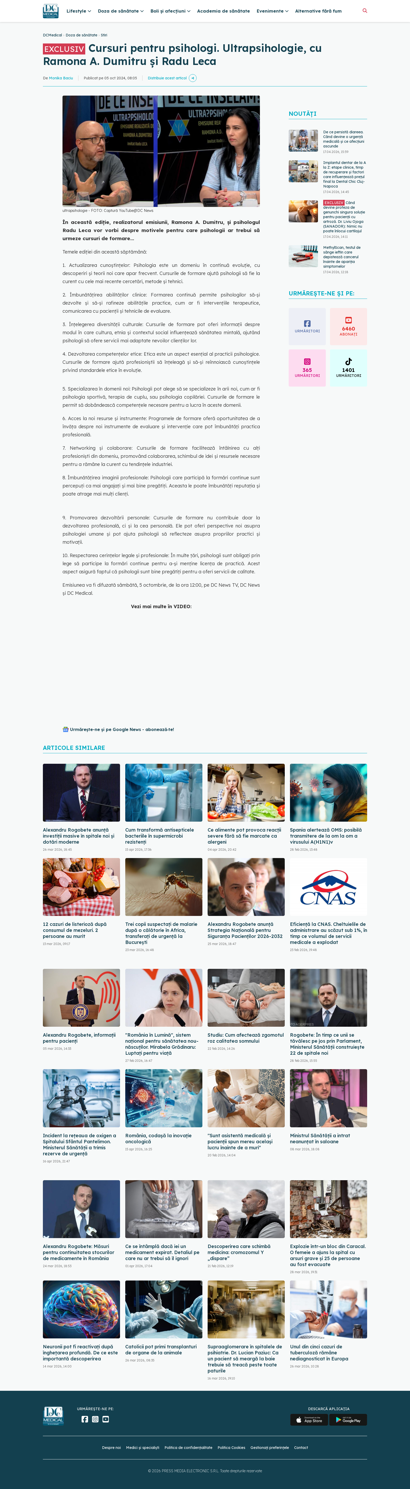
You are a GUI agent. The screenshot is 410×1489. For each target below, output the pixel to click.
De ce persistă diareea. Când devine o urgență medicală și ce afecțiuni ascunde (343, 139)
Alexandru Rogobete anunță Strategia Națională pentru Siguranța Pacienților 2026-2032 (245, 930)
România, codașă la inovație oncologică (158, 1139)
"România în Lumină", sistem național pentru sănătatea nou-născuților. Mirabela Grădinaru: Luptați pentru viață (161, 1044)
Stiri (104, 35)
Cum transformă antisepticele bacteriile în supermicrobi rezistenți (159, 836)
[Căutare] (365, 10)
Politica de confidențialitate (188, 1447)
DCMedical (52, 35)
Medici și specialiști (142, 1447)
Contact (301, 1447)
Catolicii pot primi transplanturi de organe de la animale (161, 1350)
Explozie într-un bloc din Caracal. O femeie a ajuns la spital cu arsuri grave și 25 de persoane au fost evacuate (328, 1255)
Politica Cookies (231, 1447)
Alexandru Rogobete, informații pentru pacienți (79, 1038)
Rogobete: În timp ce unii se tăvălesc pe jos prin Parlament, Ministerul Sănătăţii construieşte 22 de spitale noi (327, 1044)
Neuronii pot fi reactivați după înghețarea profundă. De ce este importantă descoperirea (80, 1353)
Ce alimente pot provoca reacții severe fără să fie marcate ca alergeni (244, 836)
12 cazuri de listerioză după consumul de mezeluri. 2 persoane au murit (75, 930)
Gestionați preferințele (269, 1447)
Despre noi (111, 1447)
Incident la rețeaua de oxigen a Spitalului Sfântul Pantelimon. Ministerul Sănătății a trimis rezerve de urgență (79, 1145)
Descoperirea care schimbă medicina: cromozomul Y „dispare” (239, 1252)
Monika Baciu (61, 78)
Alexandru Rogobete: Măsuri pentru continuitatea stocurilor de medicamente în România (78, 1252)
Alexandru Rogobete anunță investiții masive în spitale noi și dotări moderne (78, 836)
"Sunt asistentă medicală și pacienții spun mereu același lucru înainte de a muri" (240, 1142)
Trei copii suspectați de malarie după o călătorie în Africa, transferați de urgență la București (161, 933)
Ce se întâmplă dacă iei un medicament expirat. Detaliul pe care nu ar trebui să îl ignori (162, 1252)
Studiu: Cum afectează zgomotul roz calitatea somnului (246, 1038)
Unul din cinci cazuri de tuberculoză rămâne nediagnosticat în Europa (319, 1353)
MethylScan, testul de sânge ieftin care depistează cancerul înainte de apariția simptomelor (342, 257)
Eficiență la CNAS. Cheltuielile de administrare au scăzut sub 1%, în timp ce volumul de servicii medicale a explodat (328, 933)
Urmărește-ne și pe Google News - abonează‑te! (122, 729)
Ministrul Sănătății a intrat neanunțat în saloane (320, 1139)
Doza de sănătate (81, 35)
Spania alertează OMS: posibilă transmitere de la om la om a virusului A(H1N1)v (326, 836)
